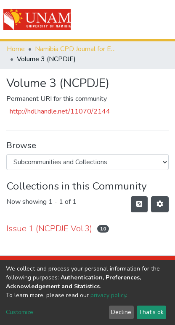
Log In (138, 19)
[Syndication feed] (139, 204)
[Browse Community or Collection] (87, 162)
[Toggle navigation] (163, 19)
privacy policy (108, 295)
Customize (19, 312)
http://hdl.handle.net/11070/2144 (60, 111)
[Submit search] (121, 19)
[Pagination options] (160, 204)
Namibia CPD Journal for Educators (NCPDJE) (77, 49)
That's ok (151, 312)
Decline (121, 312)
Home (16, 49)
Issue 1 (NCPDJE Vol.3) (49, 228)
